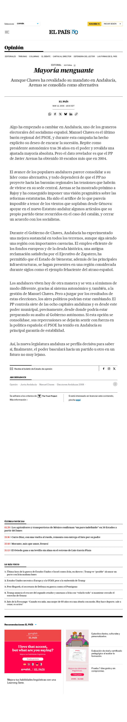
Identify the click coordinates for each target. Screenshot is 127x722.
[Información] (74, 65)
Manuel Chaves (46, 384)
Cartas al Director (62, 56)
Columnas (34, 56)
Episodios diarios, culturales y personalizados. (105, 635)
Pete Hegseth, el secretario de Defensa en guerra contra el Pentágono (42, 586)
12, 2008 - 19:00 (63, 106)
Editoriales (10, 56)
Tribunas (22, 56)
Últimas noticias (14, 521)
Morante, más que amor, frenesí (30, 543)
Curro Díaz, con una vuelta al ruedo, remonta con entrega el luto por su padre (56, 537)
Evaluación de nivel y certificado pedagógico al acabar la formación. (106, 653)
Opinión (14, 47)
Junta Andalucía (28, 384)
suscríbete (94, 24)
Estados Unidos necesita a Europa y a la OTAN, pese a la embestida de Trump (46, 580)
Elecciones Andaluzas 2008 (70, 384)
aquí (78, 399)
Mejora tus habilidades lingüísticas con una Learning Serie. (31, 681)
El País (63, 101)
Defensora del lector (84, 56)
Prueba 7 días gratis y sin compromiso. (103, 669)
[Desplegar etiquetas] (115, 384)
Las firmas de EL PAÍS (107, 56)
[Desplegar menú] (7, 32)
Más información (19, 399)
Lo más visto (11, 564)
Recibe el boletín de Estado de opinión (33, 369)
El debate (46, 56)
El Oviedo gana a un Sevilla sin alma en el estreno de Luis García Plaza (51, 550)
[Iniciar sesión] (112, 24)
